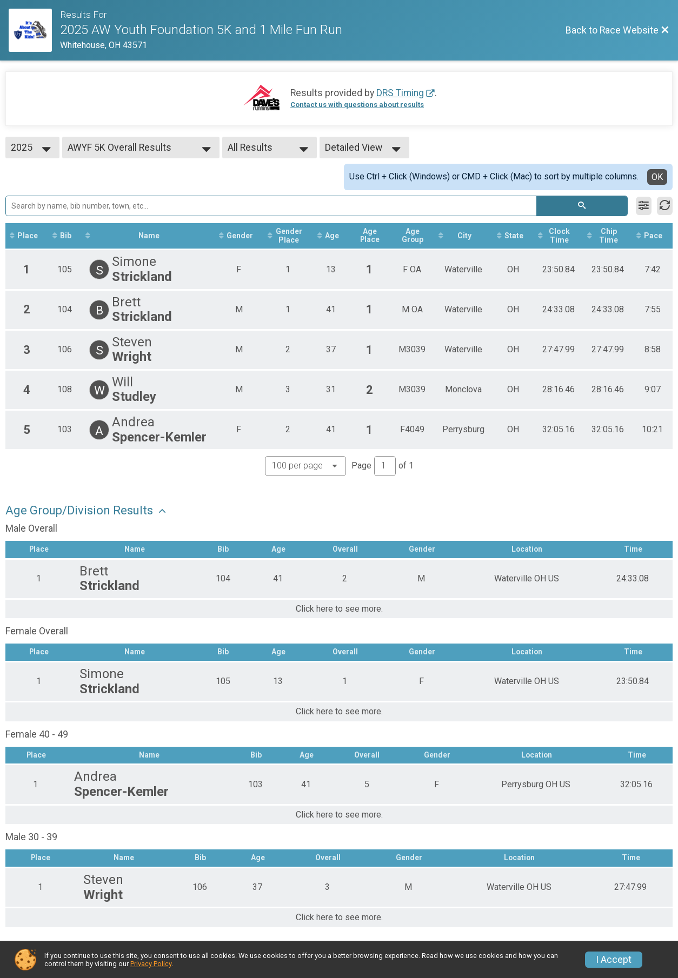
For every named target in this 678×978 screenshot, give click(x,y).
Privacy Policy (150, 964)
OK (657, 177)
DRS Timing (400, 93)
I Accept (614, 959)
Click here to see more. (339, 609)
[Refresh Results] (665, 206)
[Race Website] (34, 30)
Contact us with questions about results (357, 105)
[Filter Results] (644, 206)
